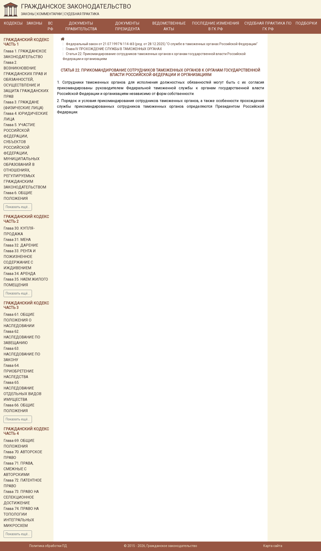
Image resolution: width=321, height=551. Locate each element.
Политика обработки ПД (48, 546)
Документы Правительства (81, 26)
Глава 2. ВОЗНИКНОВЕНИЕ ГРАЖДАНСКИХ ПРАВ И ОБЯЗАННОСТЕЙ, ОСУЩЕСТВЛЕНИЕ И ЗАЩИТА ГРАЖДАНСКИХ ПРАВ (26, 79)
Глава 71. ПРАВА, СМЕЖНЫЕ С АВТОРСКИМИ (18, 469)
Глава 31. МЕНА (17, 239)
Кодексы (13, 23)
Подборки (306, 23)
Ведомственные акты (169, 26)
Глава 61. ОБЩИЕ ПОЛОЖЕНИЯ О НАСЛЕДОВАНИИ (19, 320)
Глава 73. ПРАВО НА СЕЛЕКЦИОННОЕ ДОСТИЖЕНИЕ (21, 497)
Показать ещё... (18, 207)
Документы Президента (127, 26)
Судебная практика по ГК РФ (267, 26)
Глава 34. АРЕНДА (19, 273)
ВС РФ (50, 26)
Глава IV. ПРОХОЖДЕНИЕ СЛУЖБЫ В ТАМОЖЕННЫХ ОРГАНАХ (114, 49)
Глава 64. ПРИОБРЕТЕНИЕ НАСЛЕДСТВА (19, 371)
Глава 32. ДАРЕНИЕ (21, 245)
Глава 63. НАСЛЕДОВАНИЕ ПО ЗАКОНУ (22, 354)
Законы (34, 23)
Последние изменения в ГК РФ (215, 26)
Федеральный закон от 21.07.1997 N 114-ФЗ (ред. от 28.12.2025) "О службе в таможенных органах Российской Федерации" (162, 44)
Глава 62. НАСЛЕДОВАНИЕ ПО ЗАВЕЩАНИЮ (22, 337)
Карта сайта (272, 546)
